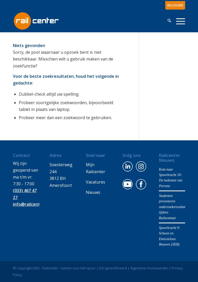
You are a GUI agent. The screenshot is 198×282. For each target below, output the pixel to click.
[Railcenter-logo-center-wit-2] (36, 20)
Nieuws (93, 192)
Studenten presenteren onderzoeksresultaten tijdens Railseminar (173, 207)
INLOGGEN (175, 5)
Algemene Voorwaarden (149, 268)
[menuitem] (174, 5)
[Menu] (179, 20)
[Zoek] (169, 20)
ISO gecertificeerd (113, 268)
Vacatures (95, 182)
